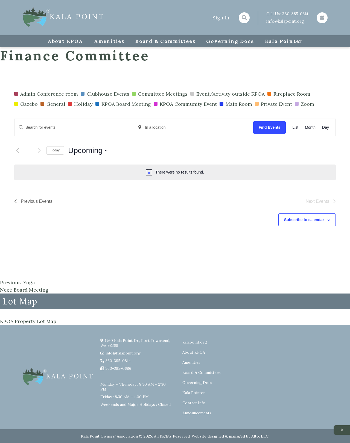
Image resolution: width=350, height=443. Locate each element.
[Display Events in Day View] (325, 127)
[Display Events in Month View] (310, 127)
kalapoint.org (194, 342)
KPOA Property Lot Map (28, 321)
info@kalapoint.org (285, 21)
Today (55, 150)
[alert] (175, 172)
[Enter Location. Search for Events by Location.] (193, 127)
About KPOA (65, 41)
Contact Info (193, 402)
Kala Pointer (284, 41)
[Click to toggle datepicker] (88, 150)
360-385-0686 (118, 368)
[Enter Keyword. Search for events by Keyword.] (74, 127)
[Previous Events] (17, 150)
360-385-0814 (295, 13)
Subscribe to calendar (304, 220)
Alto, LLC (260, 436)
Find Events (269, 127)
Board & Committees (165, 41)
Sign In (220, 17)
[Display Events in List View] (295, 127)
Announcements (196, 412)
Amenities (109, 41)
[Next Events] (39, 150)
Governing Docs (230, 41)
